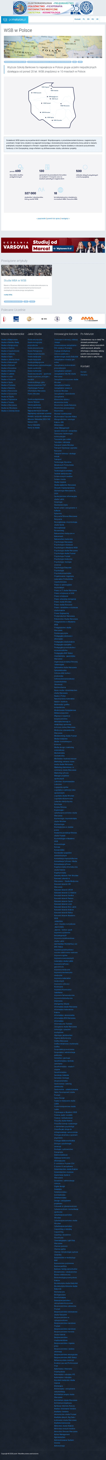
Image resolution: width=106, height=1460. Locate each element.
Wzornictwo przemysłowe (64, 408)
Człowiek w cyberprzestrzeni (65, 1206)
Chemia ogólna (60, 1249)
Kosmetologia (59, 844)
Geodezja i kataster (61, 1075)
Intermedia (58, 1001)
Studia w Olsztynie (8, 379)
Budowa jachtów (60, 1266)
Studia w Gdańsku (8, 354)
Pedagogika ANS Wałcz (63, 653)
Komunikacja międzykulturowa (65, 858)
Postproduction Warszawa (64, 616)
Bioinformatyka (60, 1297)
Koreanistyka (59, 850)
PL (84, 19)
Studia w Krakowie (8, 371)
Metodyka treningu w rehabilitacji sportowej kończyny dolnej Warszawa (64, 724)
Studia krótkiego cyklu (36, 382)
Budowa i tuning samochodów (65, 1269)
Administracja (59, 1446)
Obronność (58, 684)
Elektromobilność (61, 1155)
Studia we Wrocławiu (9, 408)
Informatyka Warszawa (36, 391)
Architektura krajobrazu (63, 1403)
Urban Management (61, 428)
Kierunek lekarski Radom (63, 898)
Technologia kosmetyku (63, 471)
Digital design (59, 1186)
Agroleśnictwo (59, 1437)
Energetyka (58, 1152)
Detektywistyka (60, 1198)
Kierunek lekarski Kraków (64, 910)
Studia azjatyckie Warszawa (65, 485)
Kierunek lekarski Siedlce (64, 895)
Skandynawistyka (61, 505)
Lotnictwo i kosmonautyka (64, 781)
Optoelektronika (60, 670)
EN (88, 19)
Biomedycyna (59, 1292)
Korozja (57, 847)
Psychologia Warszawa (63, 542)
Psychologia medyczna (63, 559)
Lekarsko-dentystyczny (63, 801)
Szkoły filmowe (34, 402)
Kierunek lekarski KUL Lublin (65, 907)
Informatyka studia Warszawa (65, 1007)
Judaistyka (58, 921)
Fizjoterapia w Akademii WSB (65, 1112)
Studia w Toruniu (7, 402)
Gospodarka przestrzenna (64, 1049)
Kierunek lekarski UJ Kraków (65, 893)
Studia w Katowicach (9, 362)
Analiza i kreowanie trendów (65, 1409)
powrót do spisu (53, 218)
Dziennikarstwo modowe (63, 1172)
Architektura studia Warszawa (65, 1400)
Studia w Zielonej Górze (10, 411)
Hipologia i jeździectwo (63, 1035)
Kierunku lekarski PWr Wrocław (66, 875)
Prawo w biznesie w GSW (64, 593)
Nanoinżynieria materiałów (64, 699)
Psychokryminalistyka (62, 573)
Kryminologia (59, 824)
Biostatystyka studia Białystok (66, 1283)
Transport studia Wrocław (64, 445)
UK (97, 19)
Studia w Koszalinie (8, 368)
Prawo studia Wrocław (62, 602)
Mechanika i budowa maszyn (65, 759)
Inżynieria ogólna (60, 955)
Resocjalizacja (59, 528)
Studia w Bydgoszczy (9, 345)
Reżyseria (58, 519)
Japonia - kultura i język (63, 930)
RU (93, 19)
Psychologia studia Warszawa (66, 551)
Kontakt (78, 19)
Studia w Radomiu (8, 388)
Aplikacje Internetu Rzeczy (64, 1406)
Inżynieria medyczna (62, 970)
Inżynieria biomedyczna (63, 998)
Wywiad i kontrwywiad (62, 414)
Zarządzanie (59, 397)
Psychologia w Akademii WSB (65, 548)
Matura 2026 (32, 422)
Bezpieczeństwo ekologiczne (65, 1355)
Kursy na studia (34, 428)
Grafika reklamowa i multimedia (66, 1044)
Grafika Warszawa (61, 1041)
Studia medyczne (34, 357)
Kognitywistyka (60, 873)
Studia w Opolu (7, 382)
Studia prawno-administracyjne (39, 365)
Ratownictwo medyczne (63, 539)
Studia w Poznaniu (8, 385)
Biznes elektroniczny (62, 1275)
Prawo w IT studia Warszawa (65, 590)
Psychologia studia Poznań (64, 553)
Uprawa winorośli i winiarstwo (65, 431)
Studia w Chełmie (8, 348)
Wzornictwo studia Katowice (65, 405)
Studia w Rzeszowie (9, 391)
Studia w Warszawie (9, 405)
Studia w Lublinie (7, 374)
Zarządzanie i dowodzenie (64, 394)
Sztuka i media (60, 479)
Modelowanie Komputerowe (65, 710)
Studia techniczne (34, 371)
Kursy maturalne (34, 425)
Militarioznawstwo (61, 713)
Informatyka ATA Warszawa (64, 1018)
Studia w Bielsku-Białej (10, 342)
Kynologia (58, 804)
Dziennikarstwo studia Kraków (66, 1169)
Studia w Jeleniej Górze (10, 359)
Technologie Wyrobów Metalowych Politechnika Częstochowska (64, 465)
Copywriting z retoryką (63, 1229)
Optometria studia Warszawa (65, 667)
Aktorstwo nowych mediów (64, 1429)
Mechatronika (59, 753)
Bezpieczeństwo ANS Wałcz (65, 1357)
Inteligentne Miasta (61, 1004)
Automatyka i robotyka (62, 1377)
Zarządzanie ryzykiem (62, 371)
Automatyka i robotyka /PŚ (64, 1374)
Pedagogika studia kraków (64, 642)
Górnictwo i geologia (62, 1058)
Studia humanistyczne (36, 354)
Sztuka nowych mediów (63, 476)
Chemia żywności (61, 1246)
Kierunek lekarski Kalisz (63, 913)
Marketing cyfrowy (61, 773)
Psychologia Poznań (36, 388)
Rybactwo (58, 513)
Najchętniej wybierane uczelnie (39, 413)
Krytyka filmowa (60, 807)
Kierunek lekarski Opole (63, 901)
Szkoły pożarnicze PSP (37, 385)
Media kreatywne (60, 739)
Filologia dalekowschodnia (64, 1141)
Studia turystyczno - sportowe (39, 374)
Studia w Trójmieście (9, 399)
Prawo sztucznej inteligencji (65, 599)
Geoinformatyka (60, 1072)
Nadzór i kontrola (60, 702)
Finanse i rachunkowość (63, 1118)
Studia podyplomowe (36, 399)
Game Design (59, 1098)
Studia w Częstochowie (10, 351)
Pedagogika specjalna (62, 645)
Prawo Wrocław (34, 394)
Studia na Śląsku (7, 397)
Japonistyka (59, 927)
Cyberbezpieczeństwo (63, 1226)
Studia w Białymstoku (9, 340)
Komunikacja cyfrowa (62, 864)
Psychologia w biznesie (63, 545)
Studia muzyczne (34, 359)
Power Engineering (61, 613)
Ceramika (57, 1255)
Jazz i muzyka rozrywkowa (64, 924)
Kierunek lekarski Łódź (63, 904)
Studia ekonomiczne (35, 348)
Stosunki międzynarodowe (64, 488)
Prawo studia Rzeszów (63, 605)
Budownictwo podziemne (64, 1263)
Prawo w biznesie (61, 596)
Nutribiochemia (60, 687)
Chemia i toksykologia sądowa (66, 1252)
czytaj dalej (8, 295)
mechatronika (59, 756)
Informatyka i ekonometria (64, 1015)
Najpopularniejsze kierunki (38, 411)
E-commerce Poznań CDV (64, 1163)
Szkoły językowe (34, 405)
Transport (57, 459)
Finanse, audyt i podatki (63, 1115)
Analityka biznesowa (62, 1423)
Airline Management (62, 1434)
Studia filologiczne (35, 351)
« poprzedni (41, 218)
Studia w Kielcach (8, 365)
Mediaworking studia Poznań (65, 736)
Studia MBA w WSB (15, 280)
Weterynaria (58, 425)
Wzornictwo (58, 411)
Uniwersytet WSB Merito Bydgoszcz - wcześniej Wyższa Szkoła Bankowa (49, 61)
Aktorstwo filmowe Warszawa (65, 1431)
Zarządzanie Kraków (62, 385)
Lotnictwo (58, 784)
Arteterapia (58, 1386)
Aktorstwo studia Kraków (64, 1426)
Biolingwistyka (59, 1295)
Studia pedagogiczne (36, 362)
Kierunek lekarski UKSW (63, 890)
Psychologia (59, 570)
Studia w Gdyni (7, 357)
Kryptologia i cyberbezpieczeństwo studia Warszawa (65, 813)
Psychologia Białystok (62, 568)
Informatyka (58, 1021)
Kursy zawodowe (34, 408)
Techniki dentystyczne (62, 474)
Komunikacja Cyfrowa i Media (65, 861)
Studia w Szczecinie (9, 394)
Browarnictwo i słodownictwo (65, 1272)
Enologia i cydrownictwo (63, 1149)
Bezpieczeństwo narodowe (65, 1329)
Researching (59, 530)
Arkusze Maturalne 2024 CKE (39, 419)
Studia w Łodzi (7, 377)
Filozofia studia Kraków (63, 1121)
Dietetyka (58, 1189)
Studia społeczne (34, 368)
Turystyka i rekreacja (62, 442)
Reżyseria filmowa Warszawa (65, 516)
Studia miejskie (60, 482)
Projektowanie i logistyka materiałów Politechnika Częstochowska (64, 579)
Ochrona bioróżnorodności (64, 679)
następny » (65, 218)
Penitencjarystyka (61, 633)
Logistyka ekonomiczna (63, 799)
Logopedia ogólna (61, 787)
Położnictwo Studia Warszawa (66, 619)
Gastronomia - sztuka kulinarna (66, 1089)
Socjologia (58, 502)
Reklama (84, 375)
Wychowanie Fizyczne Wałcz (65, 417)
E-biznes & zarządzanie (63, 1166)
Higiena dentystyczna (62, 1038)
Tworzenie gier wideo (62, 439)
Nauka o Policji (60, 696)
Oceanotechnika (60, 682)
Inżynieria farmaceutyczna (64, 995)
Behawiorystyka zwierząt (64, 1360)
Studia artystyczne (35, 340)
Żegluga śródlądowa (62, 351)
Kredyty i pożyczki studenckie (39, 416)
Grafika (56, 1047)
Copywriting (58, 1232)
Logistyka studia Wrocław (64, 796)
